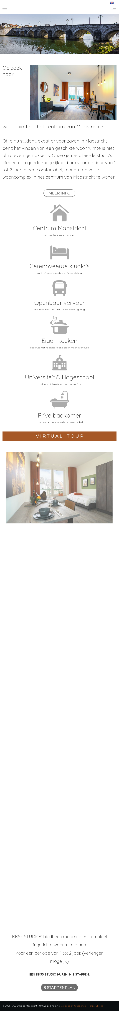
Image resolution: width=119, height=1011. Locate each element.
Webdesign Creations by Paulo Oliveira (82, 1005)
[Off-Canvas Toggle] (113, 9)
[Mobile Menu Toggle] (5, 9)
